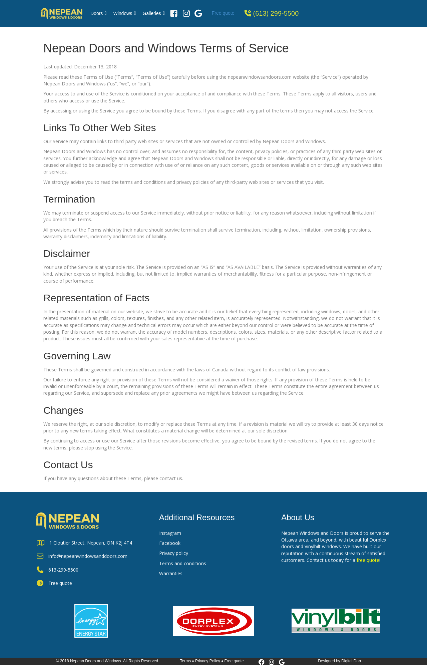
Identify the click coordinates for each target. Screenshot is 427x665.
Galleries (153, 13)
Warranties (170, 573)
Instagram (170, 533)
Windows (124, 13)
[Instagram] (186, 13)
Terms (185, 661)
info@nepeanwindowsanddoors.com (87, 556)
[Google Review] (198, 13)
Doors (98, 13)
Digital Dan (351, 661)
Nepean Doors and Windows (95, 661)
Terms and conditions (182, 563)
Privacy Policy (207, 661)
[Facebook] (173, 13)
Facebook (169, 543)
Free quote (223, 13)
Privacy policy (173, 553)
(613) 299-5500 (276, 13)
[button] (262, 662)
